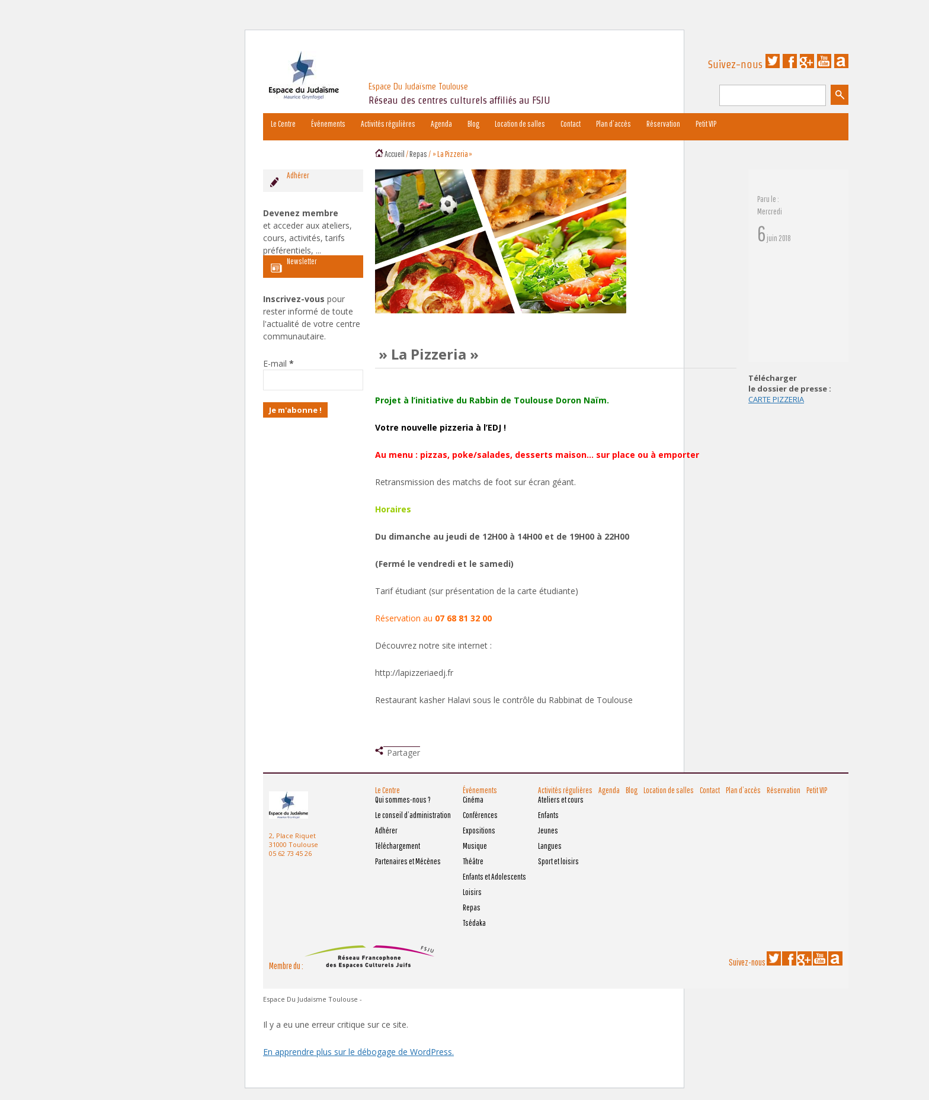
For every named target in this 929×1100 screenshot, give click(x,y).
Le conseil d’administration (413, 815)
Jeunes (548, 830)
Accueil (395, 154)
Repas (418, 154)
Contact (570, 124)
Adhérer (386, 830)
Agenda (441, 124)
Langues (550, 846)
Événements (328, 124)
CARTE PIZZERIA (776, 399)
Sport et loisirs (558, 861)
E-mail (278, 363)
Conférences (480, 815)
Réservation (663, 124)
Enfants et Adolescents (494, 876)
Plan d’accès (613, 124)
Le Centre (283, 124)
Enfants (548, 815)
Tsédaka (474, 923)
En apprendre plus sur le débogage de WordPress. (358, 1051)
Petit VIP (706, 124)
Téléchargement (397, 846)
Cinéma (473, 799)
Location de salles (520, 124)
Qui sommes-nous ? (403, 799)
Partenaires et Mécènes (408, 861)
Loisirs (472, 892)
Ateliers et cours (561, 799)
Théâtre (473, 861)
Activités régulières (388, 124)
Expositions (479, 830)
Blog (473, 124)
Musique (475, 846)
